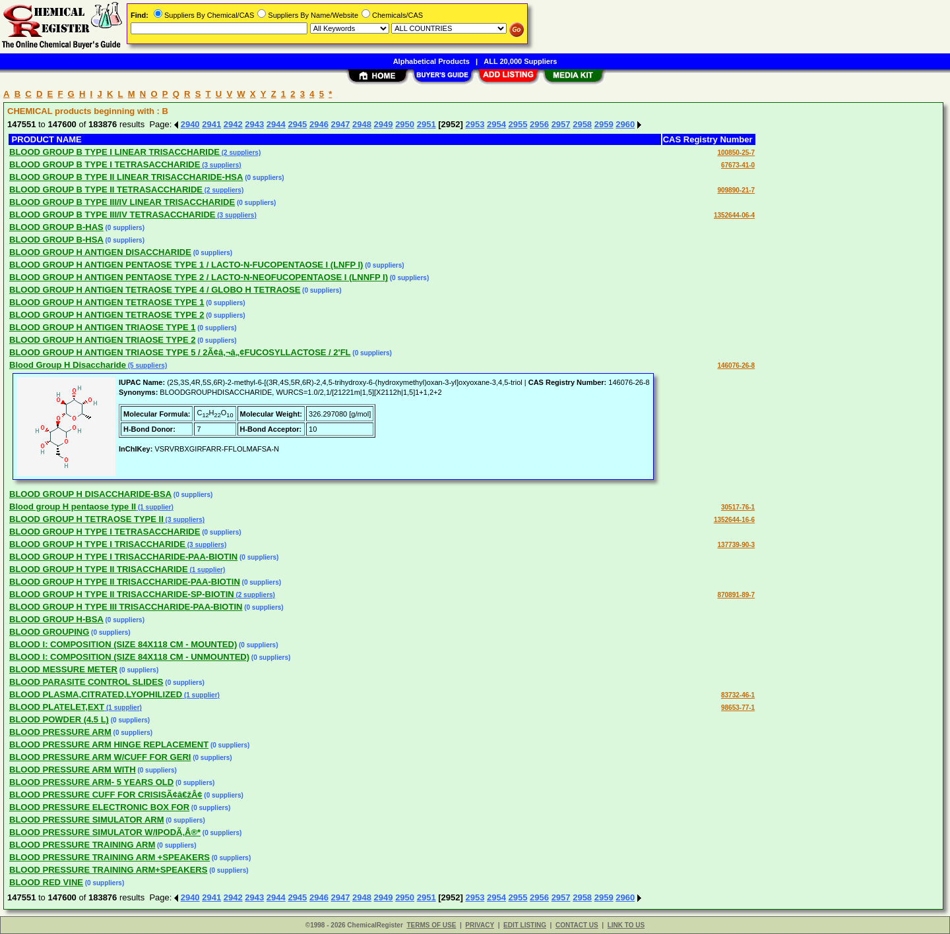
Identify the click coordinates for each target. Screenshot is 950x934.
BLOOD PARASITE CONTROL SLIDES (86, 682)
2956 (539, 124)
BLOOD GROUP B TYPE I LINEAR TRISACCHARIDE (114, 152)
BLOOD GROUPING (49, 632)
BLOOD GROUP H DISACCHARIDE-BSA (90, 494)
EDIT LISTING (524, 925)
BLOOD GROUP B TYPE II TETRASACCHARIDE (106, 189)
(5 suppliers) (146, 365)
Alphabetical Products (431, 61)
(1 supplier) (155, 507)
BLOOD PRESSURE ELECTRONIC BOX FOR (99, 807)
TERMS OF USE (431, 925)
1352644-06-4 (734, 215)
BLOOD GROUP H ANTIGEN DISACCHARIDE (100, 252)
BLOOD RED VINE (46, 882)
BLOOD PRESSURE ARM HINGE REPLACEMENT (108, 744)
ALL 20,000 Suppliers (520, 61)
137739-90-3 (736, 544)
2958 (582, 124)
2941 (211, 124)
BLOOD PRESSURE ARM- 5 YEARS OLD (91, 782)
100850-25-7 (736, 152)
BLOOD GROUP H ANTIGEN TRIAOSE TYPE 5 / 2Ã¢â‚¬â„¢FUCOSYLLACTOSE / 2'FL (180, 352)
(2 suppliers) (240, 152)
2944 (276, 124)
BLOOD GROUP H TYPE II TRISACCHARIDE (98, 569)
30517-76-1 (738, 507)
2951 (426, 124)
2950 (404, 124)
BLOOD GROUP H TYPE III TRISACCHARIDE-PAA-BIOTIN (125, 607)
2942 (233, 124)
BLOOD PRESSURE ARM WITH (72, 769)
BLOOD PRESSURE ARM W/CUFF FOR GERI (100, 757)
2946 (319, 124)
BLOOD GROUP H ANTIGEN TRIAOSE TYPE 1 (102, 327)
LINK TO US (626, 925)
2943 (254, 124)
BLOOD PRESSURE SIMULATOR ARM (86, 820)
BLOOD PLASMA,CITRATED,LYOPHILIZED (95, 694)
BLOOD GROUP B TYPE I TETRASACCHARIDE (104, 164)
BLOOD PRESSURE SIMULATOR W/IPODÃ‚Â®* (105, 832)
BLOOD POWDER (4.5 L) (59, 719)
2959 (604, 124)
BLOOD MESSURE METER (63, 669)
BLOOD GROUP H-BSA (56, 619)
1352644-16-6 (734, 519)
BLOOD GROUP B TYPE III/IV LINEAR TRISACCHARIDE (122, 202)
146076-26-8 (736, 365)
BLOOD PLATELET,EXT (56, 707)
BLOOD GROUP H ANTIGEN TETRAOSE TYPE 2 (106, 315)
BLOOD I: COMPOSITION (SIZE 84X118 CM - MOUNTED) (123, 644)
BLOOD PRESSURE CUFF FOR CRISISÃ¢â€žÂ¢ (106, 795)
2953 (474, 124)
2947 (340, 124)
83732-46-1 (738, 695)
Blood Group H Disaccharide (67, 365)
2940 (190, 124)
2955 (518, 124)
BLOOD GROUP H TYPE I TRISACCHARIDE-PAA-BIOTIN (123, 557)
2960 (625, 124)
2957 (561, 124)
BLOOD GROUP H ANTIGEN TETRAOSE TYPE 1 (106, 302)
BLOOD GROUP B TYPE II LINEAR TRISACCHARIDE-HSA (126, 177)
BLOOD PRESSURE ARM (60, 732)
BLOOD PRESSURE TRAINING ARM (82, 845)
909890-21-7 (736, 190)
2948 (361, 124)
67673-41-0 (738, 165)
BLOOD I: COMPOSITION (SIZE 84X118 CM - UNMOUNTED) (129, 657)
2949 (383, 124)
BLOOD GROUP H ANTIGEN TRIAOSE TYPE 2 (102, 340)
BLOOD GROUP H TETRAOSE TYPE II (86, 519)
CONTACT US (576, 925)
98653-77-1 (738, 707)
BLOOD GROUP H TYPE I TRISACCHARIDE (97, 544)
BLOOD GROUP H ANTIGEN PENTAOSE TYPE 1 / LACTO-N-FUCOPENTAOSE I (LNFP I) (186, 265)
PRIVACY (479, 925)
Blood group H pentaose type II (72, 506)
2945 (297, 124)
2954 (496, 124)
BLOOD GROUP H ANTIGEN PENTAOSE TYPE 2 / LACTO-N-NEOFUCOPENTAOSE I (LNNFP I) (198, 277)
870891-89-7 (736, 594)
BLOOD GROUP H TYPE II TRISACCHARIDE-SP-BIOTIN (121, 594)
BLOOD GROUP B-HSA (56, 240)
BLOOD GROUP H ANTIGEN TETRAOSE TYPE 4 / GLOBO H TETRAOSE (154, 290)
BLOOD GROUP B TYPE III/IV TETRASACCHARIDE (112, 214)
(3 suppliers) (220, 165)
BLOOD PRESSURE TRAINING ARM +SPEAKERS (109, 857)
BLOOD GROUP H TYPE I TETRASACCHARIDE (104, 532)
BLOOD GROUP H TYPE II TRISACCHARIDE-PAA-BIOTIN (124, 582)
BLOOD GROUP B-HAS (56, 227)
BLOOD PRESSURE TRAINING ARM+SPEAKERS (108, 870)
